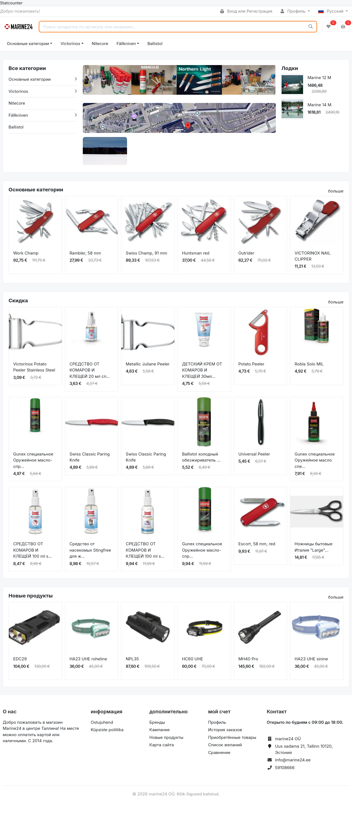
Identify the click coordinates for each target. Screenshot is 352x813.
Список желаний (225, 744)
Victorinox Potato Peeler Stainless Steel (34, 367)
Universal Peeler (254, 454)
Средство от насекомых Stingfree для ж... (90, 550)
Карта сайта (161, 744)
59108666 (285, 767)
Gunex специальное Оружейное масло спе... (315, 460)
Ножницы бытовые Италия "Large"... (313, 547)
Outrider (246, 253)
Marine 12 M (319, 77)
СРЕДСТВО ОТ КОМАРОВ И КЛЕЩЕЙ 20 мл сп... (90, 370)
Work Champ (25, 253)
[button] (92, 84)
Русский (331, 11)
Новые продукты (166, 737)
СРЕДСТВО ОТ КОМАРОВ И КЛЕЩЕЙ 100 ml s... (32, 550)
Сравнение (219, 752)
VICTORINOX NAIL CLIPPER (313, 256)
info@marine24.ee (293, 759)
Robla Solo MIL (309, 364)
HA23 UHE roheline (88, 658)
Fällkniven (126, 43)
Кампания (159, 729)
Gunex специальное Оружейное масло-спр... (33, 460)
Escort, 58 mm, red (256, 543)
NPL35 (132, 658)
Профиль (293, 11)
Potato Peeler (251, 364)
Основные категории (28, 43)
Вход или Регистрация (246, 11)
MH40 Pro (248, 658)
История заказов (225, 729)
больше (335, 191)
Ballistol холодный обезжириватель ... (201, 457)
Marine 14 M (319, 104)
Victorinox (70, 43)
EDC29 (20, 658)
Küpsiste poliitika (107, 729)
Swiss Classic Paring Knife (90, 457)
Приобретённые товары (232, 737)
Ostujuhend (102, 722)
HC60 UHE (192, 658)
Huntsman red (196, 253)
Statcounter (11, 2)
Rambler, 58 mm (85, 253)
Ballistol (154, 43)
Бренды (157, 722)
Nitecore (100, 43)
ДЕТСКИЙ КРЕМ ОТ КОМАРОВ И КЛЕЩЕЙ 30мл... (202, 370)
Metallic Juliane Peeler (147, 364)
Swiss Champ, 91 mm (146, 253)
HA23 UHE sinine (311, 658)
